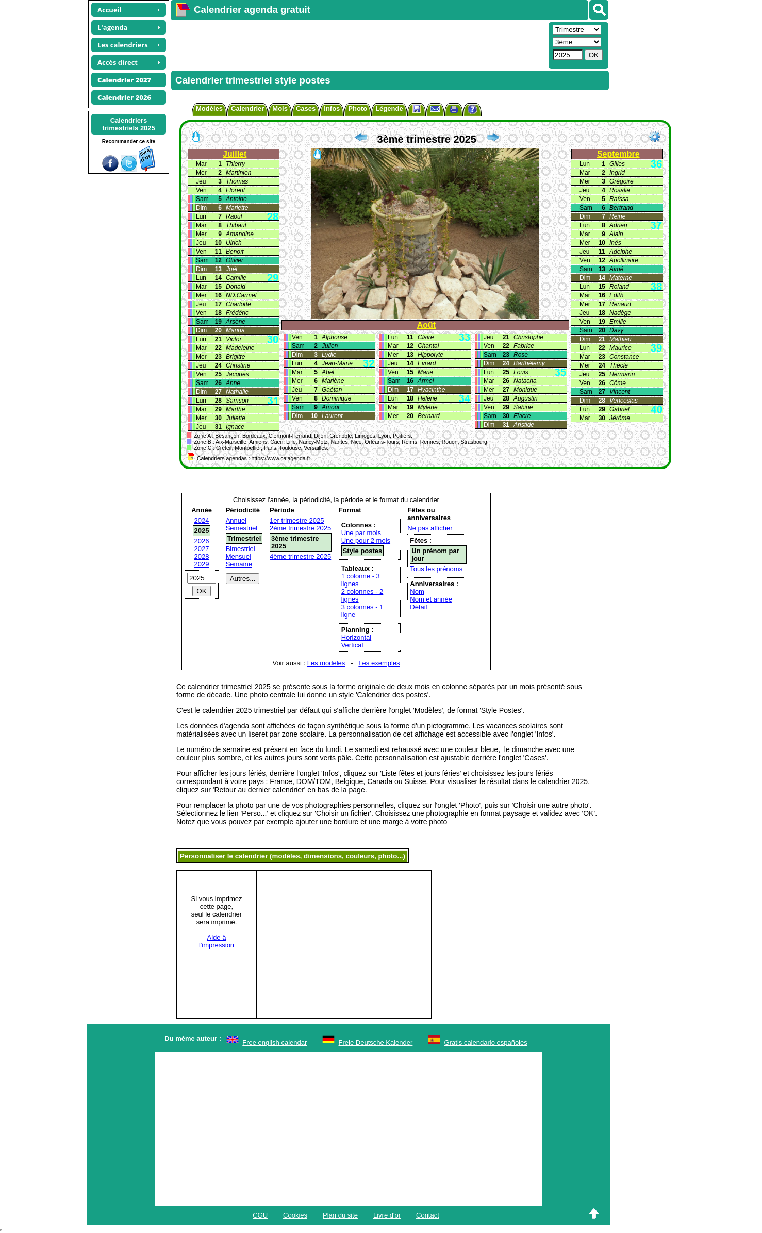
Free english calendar (274, 1042)
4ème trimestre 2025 (300, 556)
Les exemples (379, 663)
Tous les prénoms (436, 569)
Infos (332, 108)
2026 (201, 541)
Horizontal (356, 637)
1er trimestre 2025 (297, 520)
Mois (280, 108)
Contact (427, 1215)
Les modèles (326, 663)
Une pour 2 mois (365, 540)
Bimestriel (240, 549)
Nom (417, 591)
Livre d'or (387, 1215)
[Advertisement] (358, 44)
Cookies (295, 1215)
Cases (306, 108)
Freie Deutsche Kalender (376, 1042)
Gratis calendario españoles (485, 1042)
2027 (201, 549)
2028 (201, 556)
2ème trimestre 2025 (300, 528)
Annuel (236, 520)
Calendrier (247, 108)
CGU (260, 1215)
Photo (357, 108)
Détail (418, 607)
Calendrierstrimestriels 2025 (128, 124)
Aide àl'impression (216, 941)
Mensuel (238, 556)
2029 (201, 564)
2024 (201, 520)
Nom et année (431, 599)
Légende (389, 108)
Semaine (239, 564)
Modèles (209, 108)
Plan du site (340, 1215)
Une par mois (361, 533)
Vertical (352, 645)
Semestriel (241, 528)
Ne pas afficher (429, 528)
